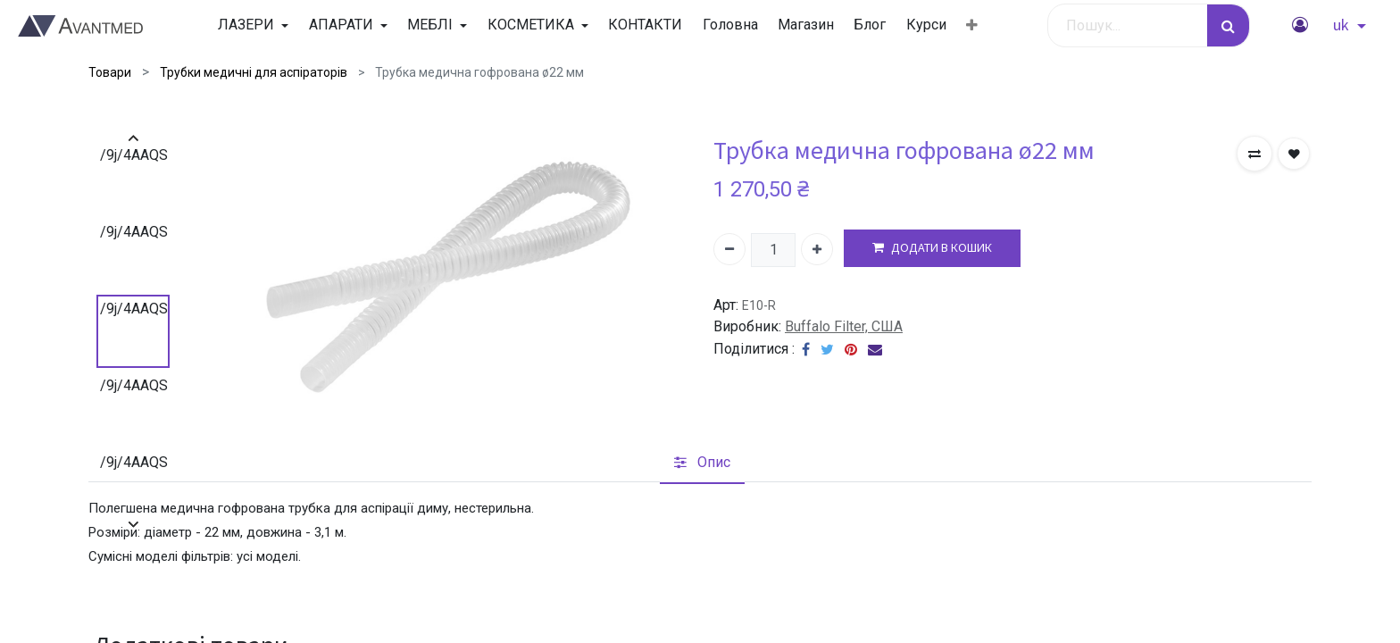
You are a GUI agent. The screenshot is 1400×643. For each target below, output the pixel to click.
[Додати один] (817, 249)
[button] (972, 25)
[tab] (702, 463)
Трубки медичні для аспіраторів (253, 72)
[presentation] (133, 138)
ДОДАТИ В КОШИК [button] (932, 247)
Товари (109, 72)
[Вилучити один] (729, 249)
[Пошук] (1228, 25)
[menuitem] (645, 25)
